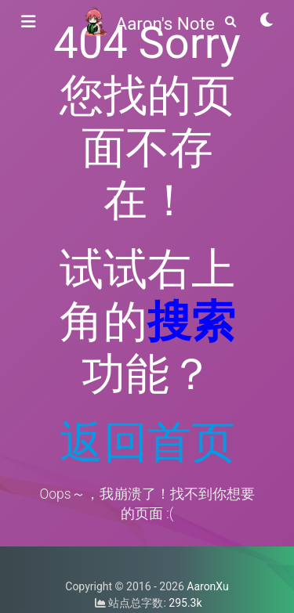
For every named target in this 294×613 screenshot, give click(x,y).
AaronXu (207, 586)
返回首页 (147, 442)
